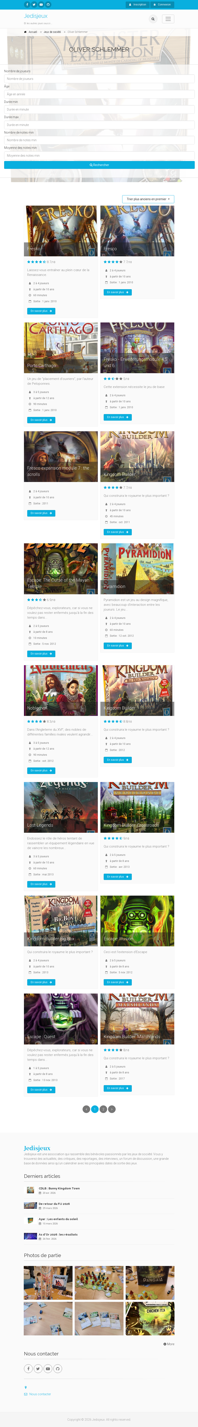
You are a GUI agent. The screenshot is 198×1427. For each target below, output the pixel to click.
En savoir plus (41, 310)
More (168, 1344)
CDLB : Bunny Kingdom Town (59, 1188)
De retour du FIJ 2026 (54, 1203)
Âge (6, 86)
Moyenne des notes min (20, 147)
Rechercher (99, 165)
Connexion (162, 4)
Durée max (11, 117)
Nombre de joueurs (17, 71)
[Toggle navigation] (168, 19)
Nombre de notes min (19, 132)
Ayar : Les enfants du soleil (58, 1219)
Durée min (11, 102)
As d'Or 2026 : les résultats (58, 1234)
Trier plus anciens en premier (147, 199)
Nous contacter (37, 1394)
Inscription (137, 4)
